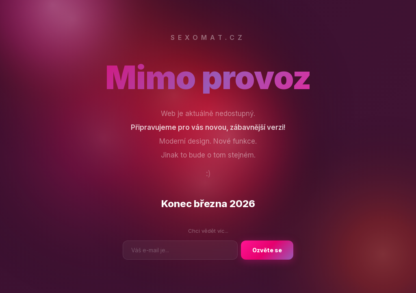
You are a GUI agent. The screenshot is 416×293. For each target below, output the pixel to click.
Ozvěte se (267, 250)
